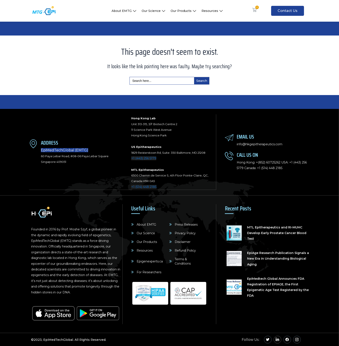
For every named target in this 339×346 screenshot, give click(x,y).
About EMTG (124, 11)
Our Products (184, 11)
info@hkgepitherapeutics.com (259, 144)
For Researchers (149, 272)
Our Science (154, 11)
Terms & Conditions (183, 261)
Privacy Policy (185, 233)
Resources (212, 11)
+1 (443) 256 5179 (143, 158)
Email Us (245, 136)
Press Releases (186, 224)
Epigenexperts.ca (150, 261)
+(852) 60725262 (268, 162)
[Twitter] (268, 339)
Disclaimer (182, 242)
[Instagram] (297, 339)
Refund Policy (185, 250)
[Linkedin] (277, 339)
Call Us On (247, 154)
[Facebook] (287, 339)
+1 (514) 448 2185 (144, 187)
